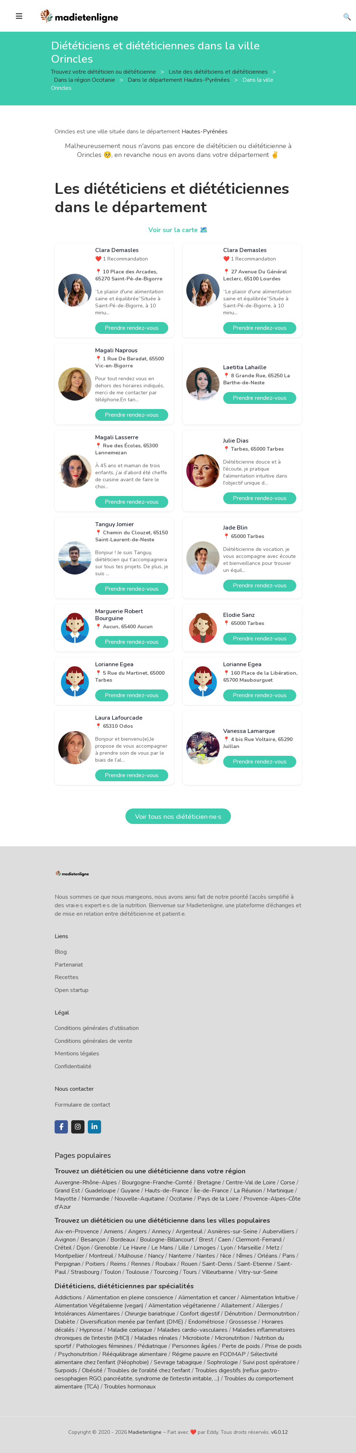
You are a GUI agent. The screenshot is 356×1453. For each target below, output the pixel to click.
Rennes (141, 1264)
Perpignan (67, 1264)
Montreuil (101, 1256)
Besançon (93, 1240)
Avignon (65, 1240)
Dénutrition (238, 1313)
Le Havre (134, 1248)
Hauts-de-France (167, 1191)
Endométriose (206, 1321)
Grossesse (243, 1321)
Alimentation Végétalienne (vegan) (99, 1305)
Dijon (83, 1248)
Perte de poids (241, 1346)
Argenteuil (189, 1231)
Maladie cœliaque (129, 1329)
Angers (137, 1231)
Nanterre (180, 1256)
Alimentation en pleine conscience (130, 1297)
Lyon (227, 1248)
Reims (118, 1264)
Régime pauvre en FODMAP (209, 1354)
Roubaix (165, 1264)
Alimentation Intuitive (268, 1297)
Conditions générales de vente (93, 1041)
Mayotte (66, 1199)
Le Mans (162, 1248)
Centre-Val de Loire (251, 1182)
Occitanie (181, 1199)
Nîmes (244, 1256)
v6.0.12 (279, 1431)
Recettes (67, 977)
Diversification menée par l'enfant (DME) (132, 1321)
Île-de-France (211, 1191)
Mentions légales (77, 1053)
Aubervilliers (278, 1231)
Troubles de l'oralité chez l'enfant (148, 1370)
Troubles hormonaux (130, 1386)
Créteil (63, 1248)
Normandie (96, 1199)
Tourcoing (166, 1272)
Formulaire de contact (82, 1105)
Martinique (280, 1191)
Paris (288, 1256)
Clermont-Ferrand (258, 1240)
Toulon (112, 1272)
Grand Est (67, 1191)
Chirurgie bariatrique (150, 1313)
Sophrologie (222, 1362)
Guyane (130, 1191)
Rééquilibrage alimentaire (134, 1354)
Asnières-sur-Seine (232, 1231)
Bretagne (209, 1182)
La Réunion (248, 1191)
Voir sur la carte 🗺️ (178, 230)
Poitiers (95, 1264)
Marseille (249, 1248)
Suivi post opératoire (269, 1362)
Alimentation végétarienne (182, 1305)
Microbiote (197, 1338)
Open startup (72, 990)
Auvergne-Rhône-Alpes (86, 1182)
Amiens (113, 1231)
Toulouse (137, 1272)
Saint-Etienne (254, 1264)
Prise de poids (283, 1346)
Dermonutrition (277, 1313)
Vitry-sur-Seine (258, 1272)
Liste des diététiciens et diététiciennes (219, 71)
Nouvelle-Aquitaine (139, 1199)
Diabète (65, 1321)
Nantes (205, 1256)
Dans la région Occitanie (85, 80)
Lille (183, 1248)
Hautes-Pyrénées (205, 132)
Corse (287, 1182)
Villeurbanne (218, 1272)
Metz (272, 1248)
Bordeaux (122, 1240)
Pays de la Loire (218, 1199)
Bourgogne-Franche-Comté (157, 1182)
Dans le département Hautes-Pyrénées (179, 80)
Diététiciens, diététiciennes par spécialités (120, 1285)
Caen (224, 1240)
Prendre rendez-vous (132, 328)
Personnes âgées (194, 1346)
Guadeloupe (100, 1191)
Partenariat (69, 965)
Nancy (156, 1256)
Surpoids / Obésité (79, 1370)
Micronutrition (232, 1338)
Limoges (205, 1248)
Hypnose (91, 1329)
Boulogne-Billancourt (167, 1240)
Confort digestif (200, 1313)
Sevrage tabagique (178, 1362)
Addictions (68, 1297)
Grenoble (106, 1248)
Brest (206, 1240)
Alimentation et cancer (207, 1297)
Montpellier (69, 1256)
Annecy (161, 1231)
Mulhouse (130, 1256)
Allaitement (236, 1305)
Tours (190, 1272)
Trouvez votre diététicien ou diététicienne (104, 71)
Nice (225, 1256)
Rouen (189, 1264)
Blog (61, 952)
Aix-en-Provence (77, 1231)
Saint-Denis (217, 1264)
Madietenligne (145, 1431)
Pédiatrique (152, 1346)
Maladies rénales (156, 1338)
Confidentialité (73, 1066)
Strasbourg (85, 1272)
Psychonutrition (77, 1354)
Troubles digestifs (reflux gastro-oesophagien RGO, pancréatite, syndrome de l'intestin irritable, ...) (167, 1374)
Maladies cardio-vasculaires (192, 1329)
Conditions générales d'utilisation (97, 1028)
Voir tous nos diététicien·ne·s (178, 816)
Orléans (267, 1256)
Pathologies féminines (104, 1346)
